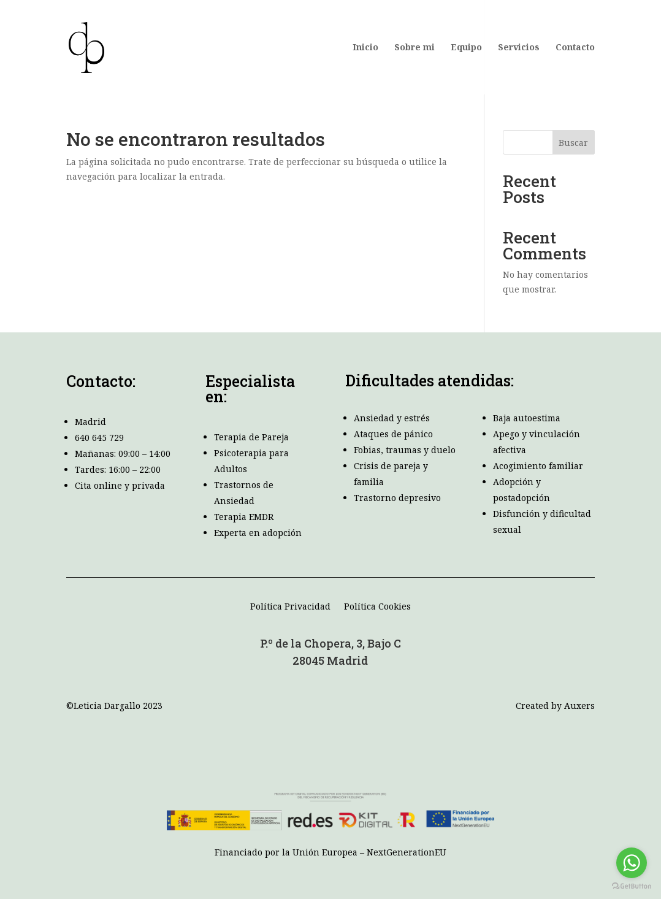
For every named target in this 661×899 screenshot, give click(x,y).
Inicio (365, 48)
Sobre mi (414, 48)
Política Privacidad (290, 607)
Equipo (466, 48)
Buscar (573, 142)
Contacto (575, 48)
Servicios (519, 48)
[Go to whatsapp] (631, 862)
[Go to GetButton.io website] (631, 886)
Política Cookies (377, 607)
